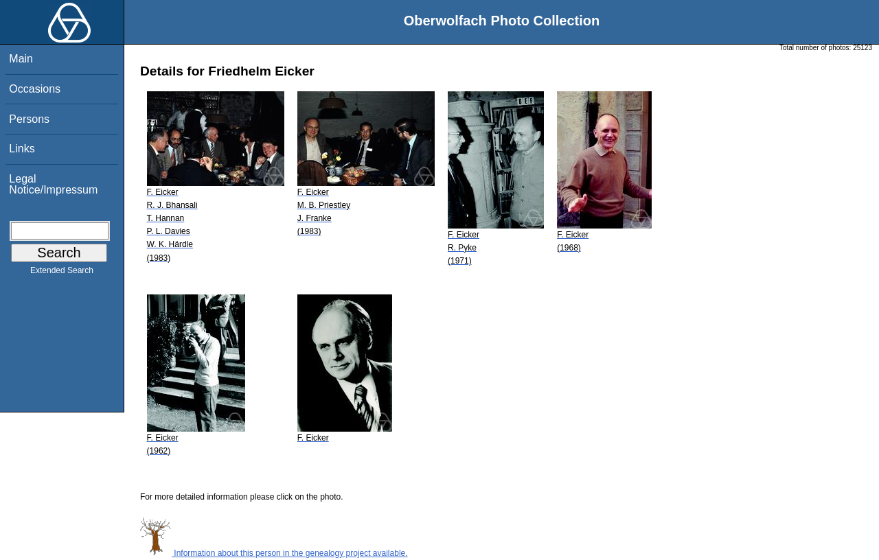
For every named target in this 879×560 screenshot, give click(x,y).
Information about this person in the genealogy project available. (274, 553)
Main (21, 59)
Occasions (34, 89)
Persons (29, 119)
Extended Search (61, 273)
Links (21, 148)
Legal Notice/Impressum (53, 184)
